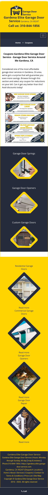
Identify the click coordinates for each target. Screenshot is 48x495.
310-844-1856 (30, 26)
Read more (24, 307)
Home (18, 42)
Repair (24, 403)
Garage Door (24, 355)
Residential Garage (24, 266)
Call (24, 491)
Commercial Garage (24, 310)
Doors (24, 269)
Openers (24, 358)
